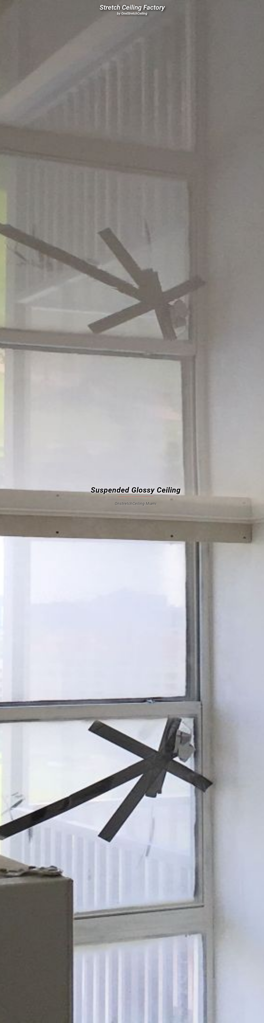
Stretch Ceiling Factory (132, 7)
